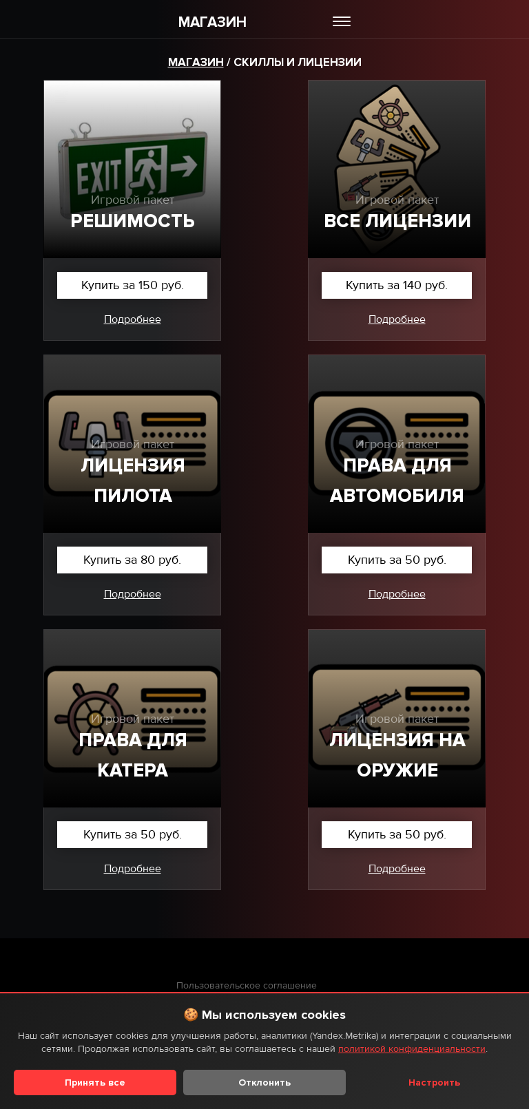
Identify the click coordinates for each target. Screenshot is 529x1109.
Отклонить (264, 1082)
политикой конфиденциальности (412, 1049)
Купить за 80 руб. (132, 559)
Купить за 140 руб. (397, 285)
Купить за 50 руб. (397, 559)
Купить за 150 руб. (132, 285)
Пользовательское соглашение (246, 985)
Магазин (196, 62)
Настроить (434, 1082)
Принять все (95, 1082)
